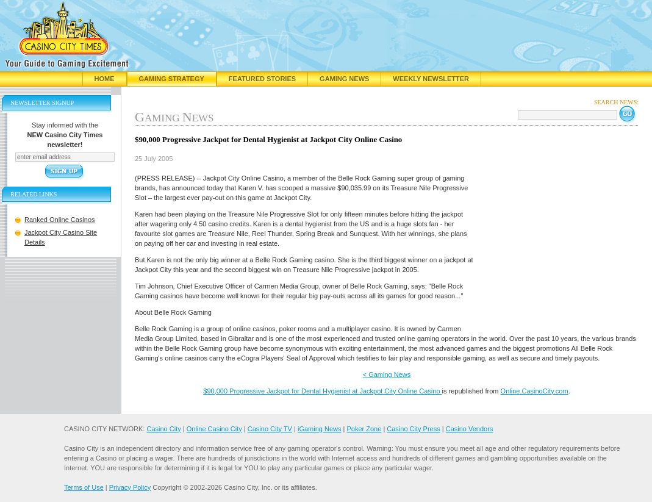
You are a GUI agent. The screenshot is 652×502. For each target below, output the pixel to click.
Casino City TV (270, 428)
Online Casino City (214, 428)
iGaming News (320, 428)
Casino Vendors (469, 428)
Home (105, 78)
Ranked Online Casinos (59, 219)
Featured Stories (262, 78)
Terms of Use (84, 487)
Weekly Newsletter (431, 78)
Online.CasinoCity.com (534, 391)
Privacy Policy (130, 487)
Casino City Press (413, 428)
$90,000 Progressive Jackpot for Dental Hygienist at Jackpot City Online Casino (322, 391)
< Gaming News (387, 374)
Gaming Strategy (171, 78)
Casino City (163, 428)
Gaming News (344, 78)
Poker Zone (363, 428)
